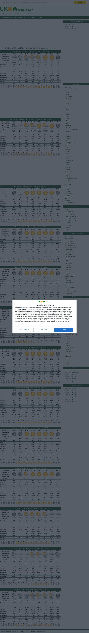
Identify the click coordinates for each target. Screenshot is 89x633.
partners (23, 307)
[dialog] (44, 316)
